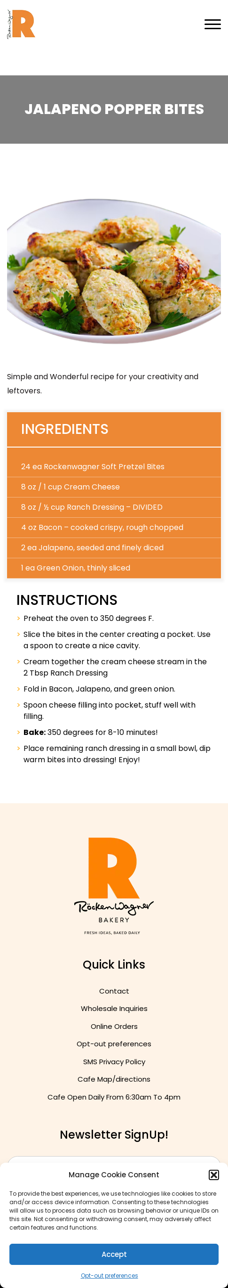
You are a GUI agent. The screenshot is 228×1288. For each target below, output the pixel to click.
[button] (214, 1175)
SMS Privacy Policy (114, 1062)
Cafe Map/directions (114, 1079)
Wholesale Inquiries (114, 1008)
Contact (114, 991)
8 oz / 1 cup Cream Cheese (70, 486)
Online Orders (114, 1026)
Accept (114, 1254)
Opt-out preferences (109, 1276)
